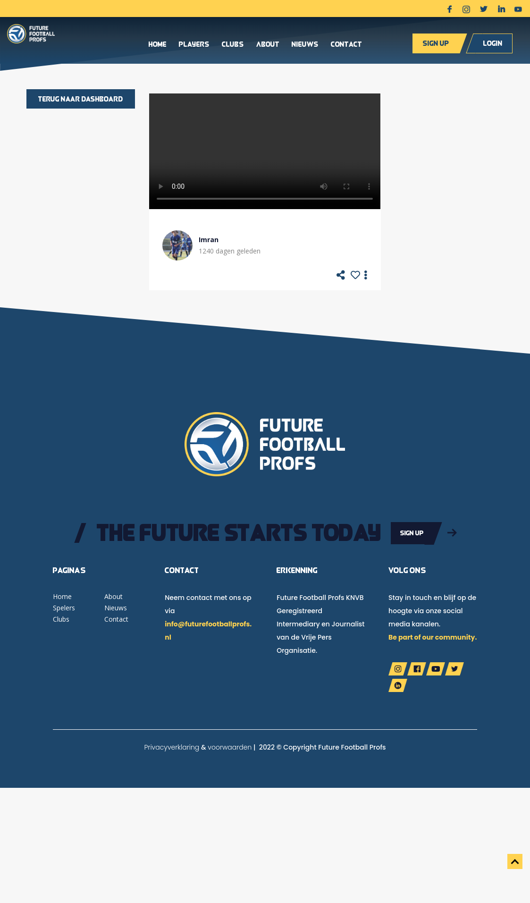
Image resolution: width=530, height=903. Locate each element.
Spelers (64, 607)
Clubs (233, 45)
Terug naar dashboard (80, 99)
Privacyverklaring (171, 747)
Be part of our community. (432, 637)
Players (194, 45)
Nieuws (305, 45)
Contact (346, 45)
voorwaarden (230, 747)
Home (158, 45)
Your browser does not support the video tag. (264, 151)
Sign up (435, 43)
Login (493, 43)
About (267, 45)
